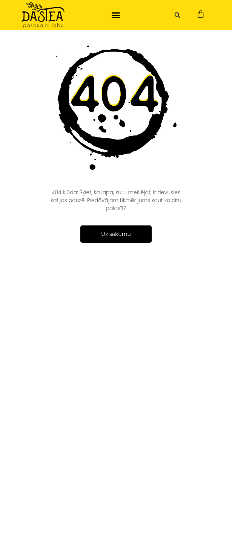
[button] (116, 15)
